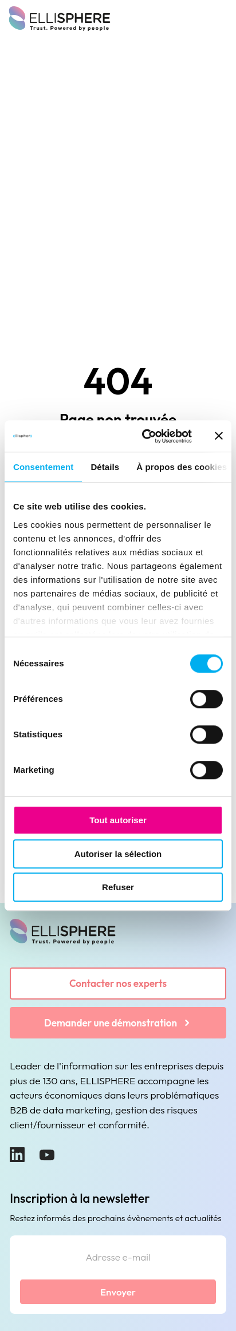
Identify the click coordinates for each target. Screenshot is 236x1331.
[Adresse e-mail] (118, 1258)
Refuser (118, 887)
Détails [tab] (105, 467)
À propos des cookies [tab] (181, 467)
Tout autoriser (118, 820)
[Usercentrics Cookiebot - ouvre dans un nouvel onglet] (144, 436)
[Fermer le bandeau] (219, 436)
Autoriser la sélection (118, 854)
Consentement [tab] (43, 467)
